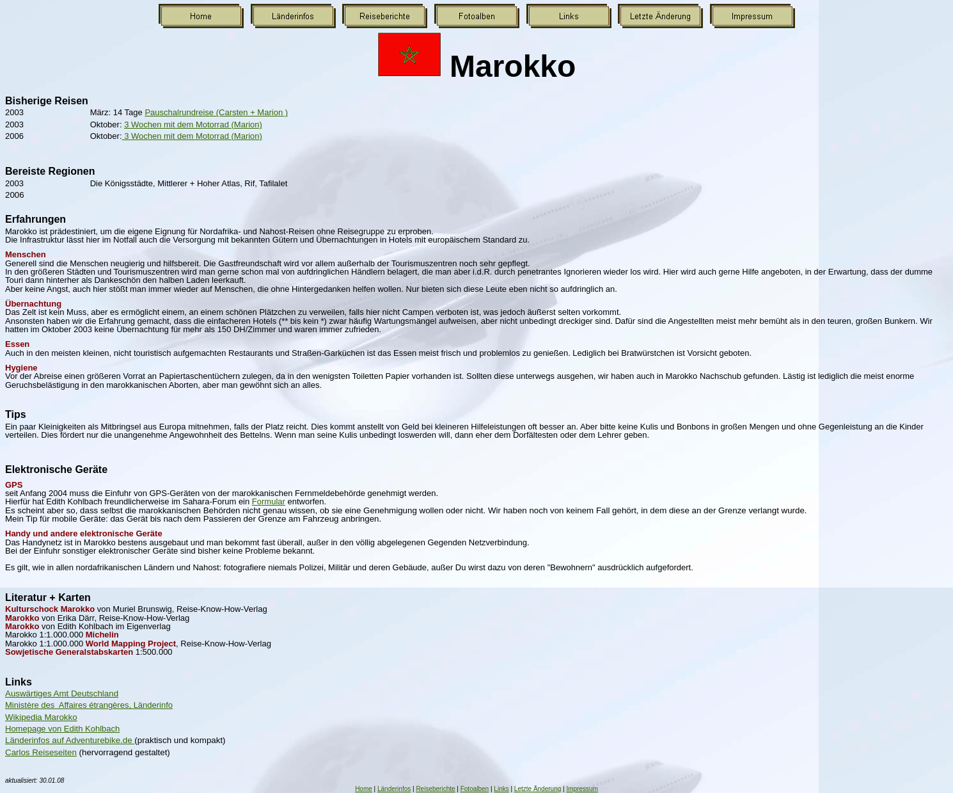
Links (501, 788)
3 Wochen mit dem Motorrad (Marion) (193, 124)
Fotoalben (475, 788)
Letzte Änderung (537, 788)
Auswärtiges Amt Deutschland (61, 693)
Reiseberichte (435, 788)
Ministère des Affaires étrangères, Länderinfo (89, 705)
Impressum (581, 788)
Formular (268, 501)
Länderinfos (394, 788)
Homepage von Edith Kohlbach (62, 728)
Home (363, 788)
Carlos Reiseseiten (41, 752)
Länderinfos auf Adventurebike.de (69, 740)
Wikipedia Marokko (41, 717)
